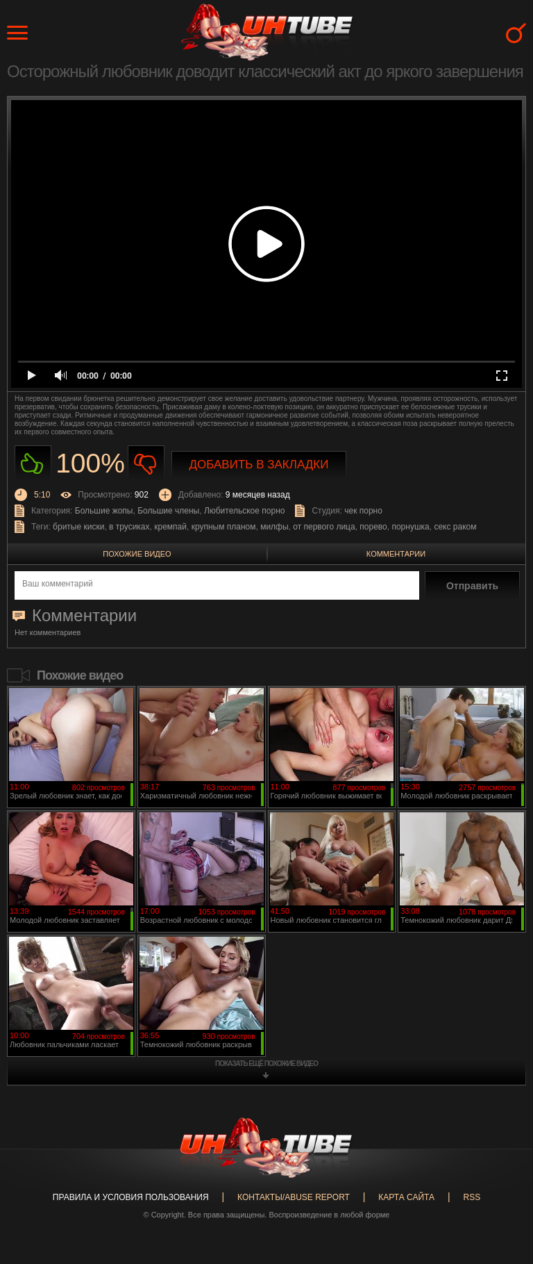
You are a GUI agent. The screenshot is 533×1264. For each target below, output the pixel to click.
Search (516, 33)
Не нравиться (146, 463)
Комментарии (395, 554)
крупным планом (224, 527)
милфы (274, 527)
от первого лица (324, 527)
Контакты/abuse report (293, 1197)
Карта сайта (406, 1197)
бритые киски (78, 527)
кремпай (170, 527)
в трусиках (129, 527)
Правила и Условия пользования (131, 1197)
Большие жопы (104, 511)
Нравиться (33, 463)
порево (373, 527)
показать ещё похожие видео (266, 1063)
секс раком (455, 527)
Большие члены (168, 511)
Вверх (501, 1189)
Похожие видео (137, 554)
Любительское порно (244, 511)
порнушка (410, 527)
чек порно (363, 511)
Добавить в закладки (259, 464)
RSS (471, 1197)
